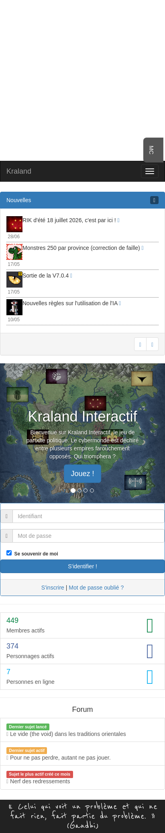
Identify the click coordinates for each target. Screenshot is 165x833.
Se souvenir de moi (35, 554)
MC (151, 150)
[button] (12, 433)
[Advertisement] (82, 79)
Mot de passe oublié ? (96, 587)
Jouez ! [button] (82, 474)
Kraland (18, 171)
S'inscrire (52, 587)
